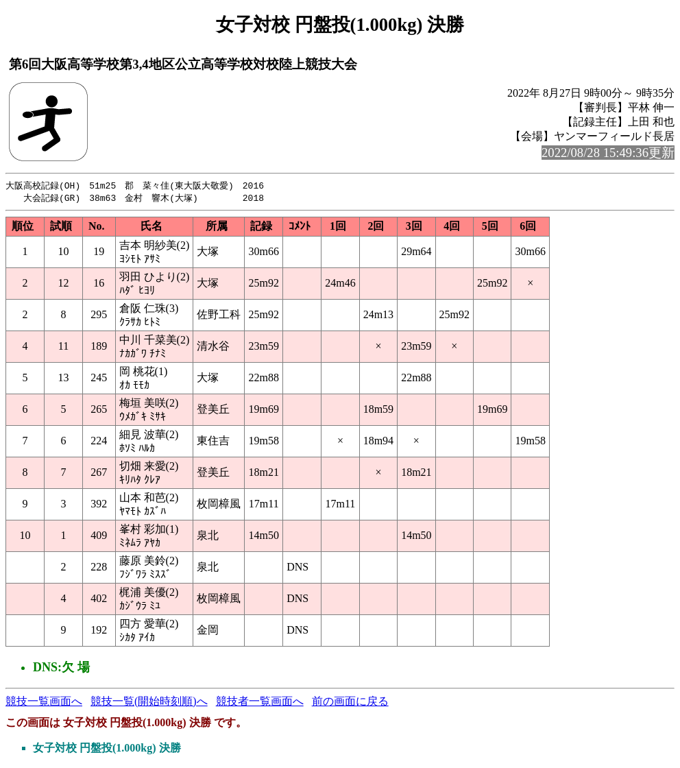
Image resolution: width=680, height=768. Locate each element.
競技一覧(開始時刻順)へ (149, 702)
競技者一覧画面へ (260, 702)
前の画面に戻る (350, 702)
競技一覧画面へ (43, 702)
